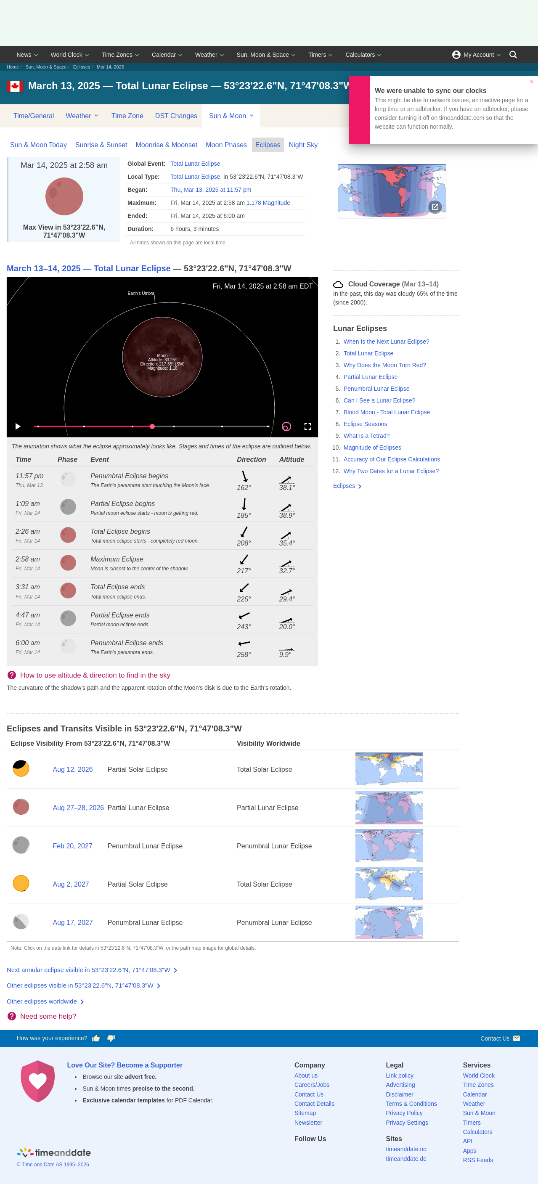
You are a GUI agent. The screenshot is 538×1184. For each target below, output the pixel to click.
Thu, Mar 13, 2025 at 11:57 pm (210, 189)
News (24, 54)
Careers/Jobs (311, 1084)
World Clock (66, 54)
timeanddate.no (406, 1149)
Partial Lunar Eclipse (371, 376)
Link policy (399, 1075)
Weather (206, 54)
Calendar (164, 54)
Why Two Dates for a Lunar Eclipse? (391, 471)
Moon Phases (226, 144)
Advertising (400, 1084)
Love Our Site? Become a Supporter (125, 1065)
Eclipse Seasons (365, 424)
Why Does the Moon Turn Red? (385, 365)
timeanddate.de (406, 1158)
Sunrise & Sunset (101, 144)
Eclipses (81, 66)
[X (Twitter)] (315, 1154)
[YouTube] (358, 1154)
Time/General (33, 115)
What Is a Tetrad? (367, 435)
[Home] (54, 1153)
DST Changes (176, 115)
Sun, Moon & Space (263, 54)
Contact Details (314, 1103)
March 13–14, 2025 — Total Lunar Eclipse (89, 268)
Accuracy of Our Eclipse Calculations (392, 459)
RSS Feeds (478, 1160)
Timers (317, 54)
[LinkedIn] (329, 1154)
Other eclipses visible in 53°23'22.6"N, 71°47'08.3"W (80, 985)
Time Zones (117, 54)
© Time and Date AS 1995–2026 (53, 1165)
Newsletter (308, 1122)
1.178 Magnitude (268, 202)
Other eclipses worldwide (42, 1001)
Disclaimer (399, 1094)
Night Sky (303, 144)
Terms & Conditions (411, 1103)
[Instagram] (344, 1154)
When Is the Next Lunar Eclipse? (386, 341)
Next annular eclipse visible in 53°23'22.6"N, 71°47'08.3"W (88, 969)
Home (13, 66)
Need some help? (48, 1016)
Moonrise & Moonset (167, 144)
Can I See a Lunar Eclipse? (379, 400)
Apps (470, 1150)
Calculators (360, 54)
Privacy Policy (404, 1113)
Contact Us (500, 1038)
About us (306, 1075)
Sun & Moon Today (38, 144)
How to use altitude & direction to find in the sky (95, 675)
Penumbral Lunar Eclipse (376, 388)
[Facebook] (300, 1154)
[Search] (513, 54)
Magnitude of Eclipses (372, 447)
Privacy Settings (407, 1122)
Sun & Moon (232, 115)
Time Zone (127, 115)
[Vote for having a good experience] (95, 1038)
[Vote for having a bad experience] (111, 1038)
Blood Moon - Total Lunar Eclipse (387, 412)
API (468, 1141)
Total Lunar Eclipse (195, 163)
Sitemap (305, 1113)
